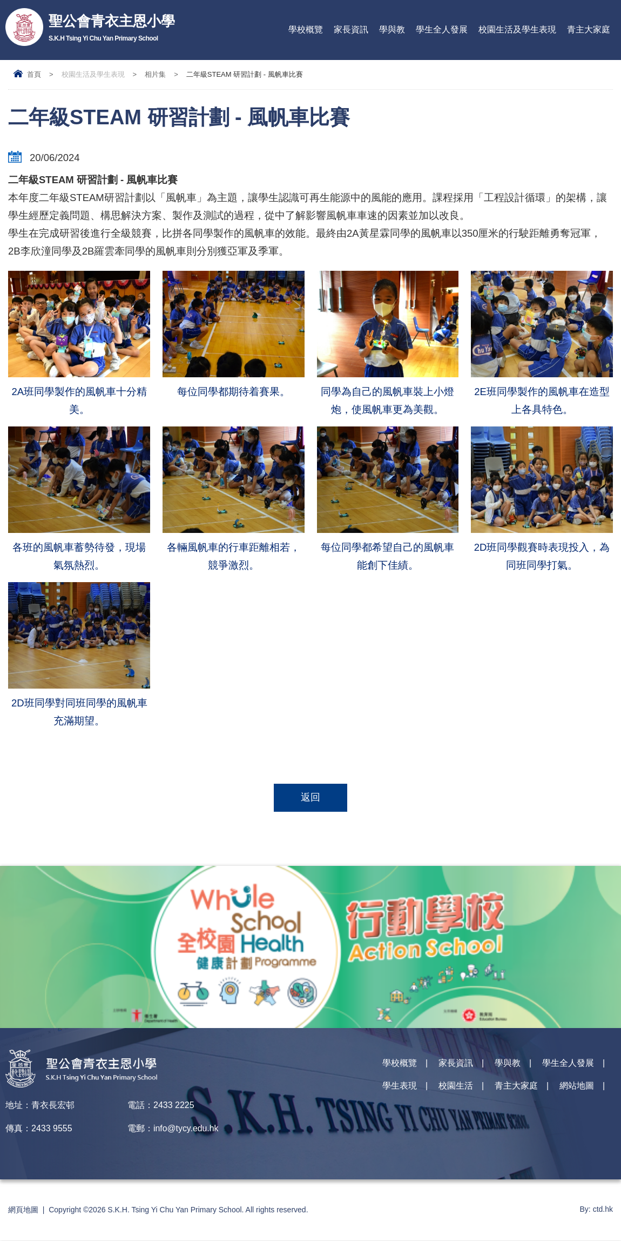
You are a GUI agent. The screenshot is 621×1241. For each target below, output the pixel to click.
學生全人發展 (442, 29)
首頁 (34, 74)
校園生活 (455, 1087)
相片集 (155, 74)
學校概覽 (305, 29)
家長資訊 (351, 29)
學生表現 (399, 1087)
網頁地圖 (23, 1210)
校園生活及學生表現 (517, 29)
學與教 (392, 29)
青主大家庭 (588, 29)
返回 (310, 798)
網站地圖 (576, 1087)
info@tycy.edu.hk (186, 1128)
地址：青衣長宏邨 (40, 1105)
